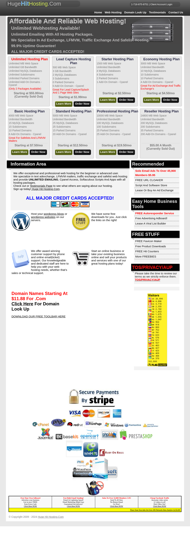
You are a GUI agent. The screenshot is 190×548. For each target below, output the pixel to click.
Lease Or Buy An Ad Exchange (154, 190)
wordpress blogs (54, 213)
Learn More (63, 103)
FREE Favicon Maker (148, 241)
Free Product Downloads (150, 246)
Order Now (82, 103)
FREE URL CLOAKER (149, 180)
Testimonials (157, 12)
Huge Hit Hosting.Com (45, 189)
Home (98, 12)
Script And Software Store (151, 185)
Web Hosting (113, 12)
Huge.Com (34, 3)
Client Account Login (161, 4)
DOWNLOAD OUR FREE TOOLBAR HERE (38, 316)
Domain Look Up (135, 12)
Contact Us (175, 12)
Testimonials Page (41, 185)
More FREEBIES (145, 256)
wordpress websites (43, 217)
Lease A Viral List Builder (150, 223)
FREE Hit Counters (147, 251)
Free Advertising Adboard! (151, 218)
